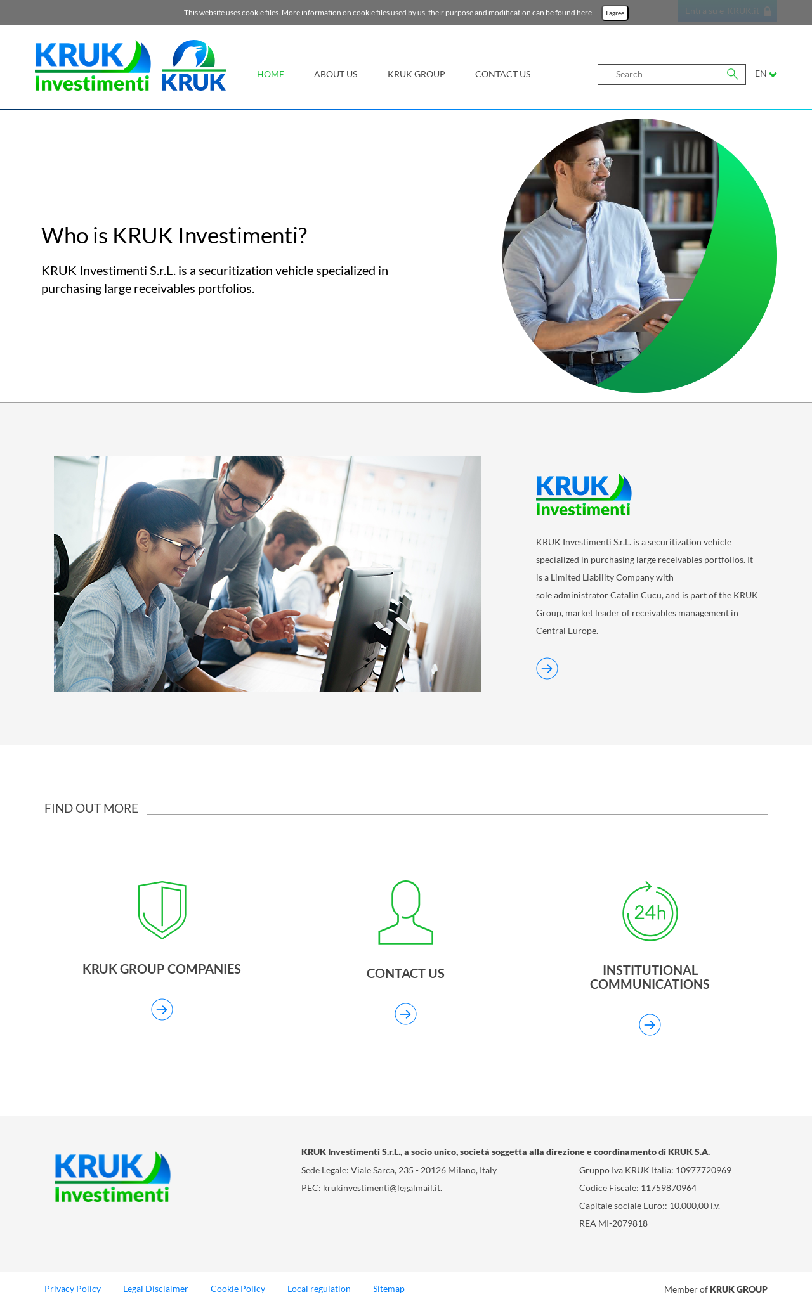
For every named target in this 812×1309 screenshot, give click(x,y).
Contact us (502, 74)
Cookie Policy (238, 1291)
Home (270, 74)
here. (586, 12)
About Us (335, 74)
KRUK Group (416, 74)
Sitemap (389, 1291)
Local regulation (319, 1291)
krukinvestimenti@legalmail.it (381, 1190)
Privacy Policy (72, 1291)
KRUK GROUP (739, 1291)
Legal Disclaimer (155, 1291)
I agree (615, 13)
